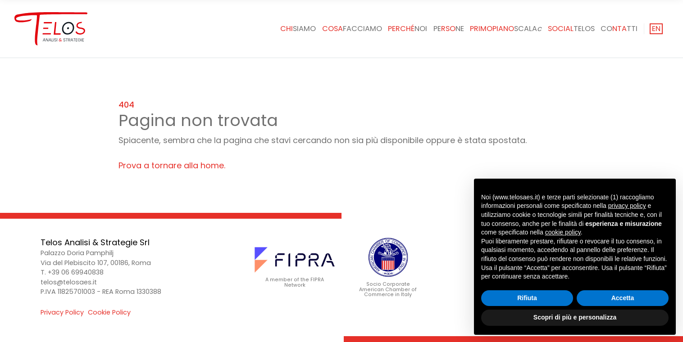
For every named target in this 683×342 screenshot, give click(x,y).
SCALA (506, 28)
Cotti (619, 28)
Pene (448, 28)
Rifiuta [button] (527, 298)
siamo (298, 28)
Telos (571, 28)
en (656, 28)
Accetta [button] (622, 298)
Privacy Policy (62, 312)
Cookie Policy (109, 312)
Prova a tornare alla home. (171, 165)
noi (407, 28)
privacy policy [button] (627, 205)
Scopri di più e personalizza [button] (574, 317)
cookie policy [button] (563, 232)
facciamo (352, 28)
